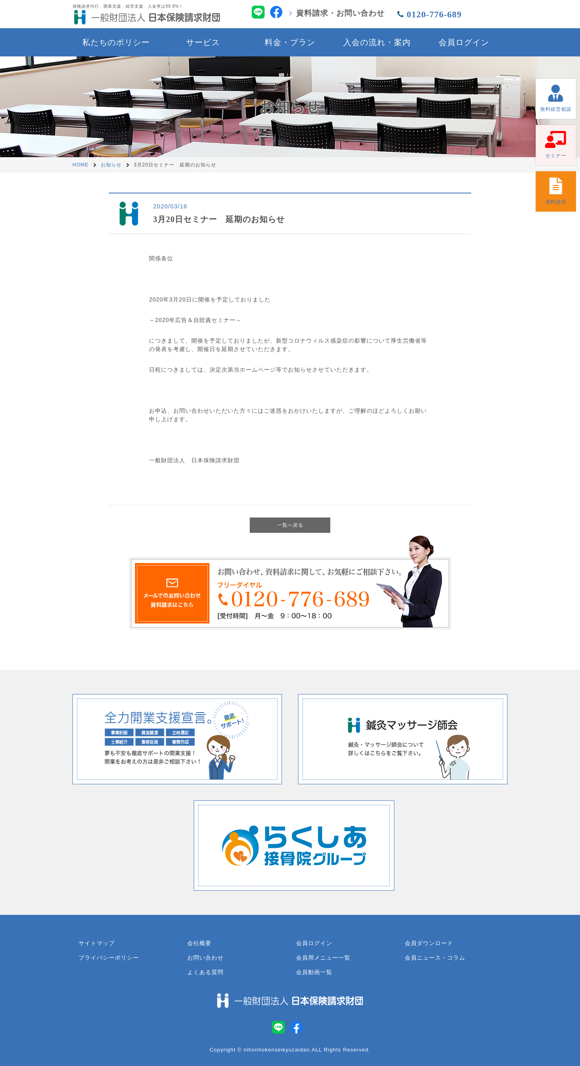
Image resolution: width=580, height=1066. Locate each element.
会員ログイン (464, 42)
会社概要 (199, 943)
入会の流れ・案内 (377, 42)
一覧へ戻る (290, 525)
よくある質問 (205, 972)
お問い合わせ (205, 957)
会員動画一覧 (314, 972)
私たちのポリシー (116, 42)
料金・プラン (290, 42)
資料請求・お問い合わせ (340, 13)
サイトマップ (97, 943)
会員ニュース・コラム (435, 957)
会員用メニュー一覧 (323, 957)
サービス (203, 42)
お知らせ (111, 165)
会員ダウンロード (429, 943)
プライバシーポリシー (109, 957)
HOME (80, 165)
